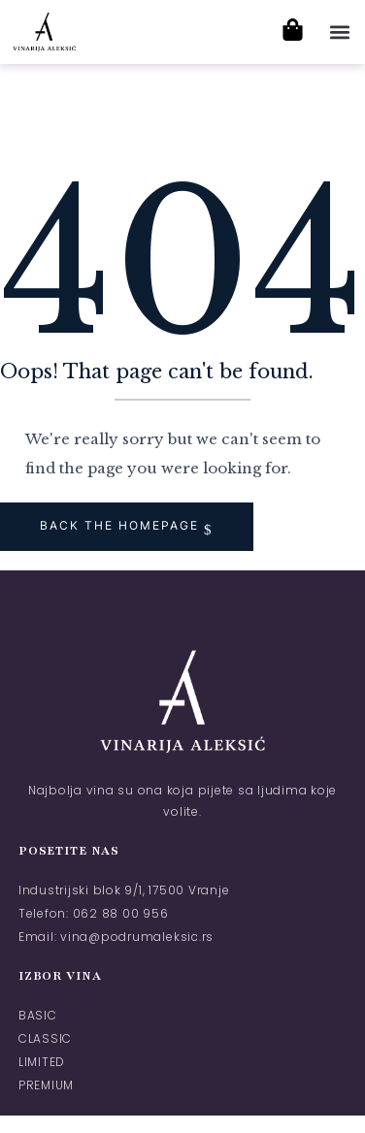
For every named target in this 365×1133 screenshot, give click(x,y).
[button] (339, 32)
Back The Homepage (122, 525)
